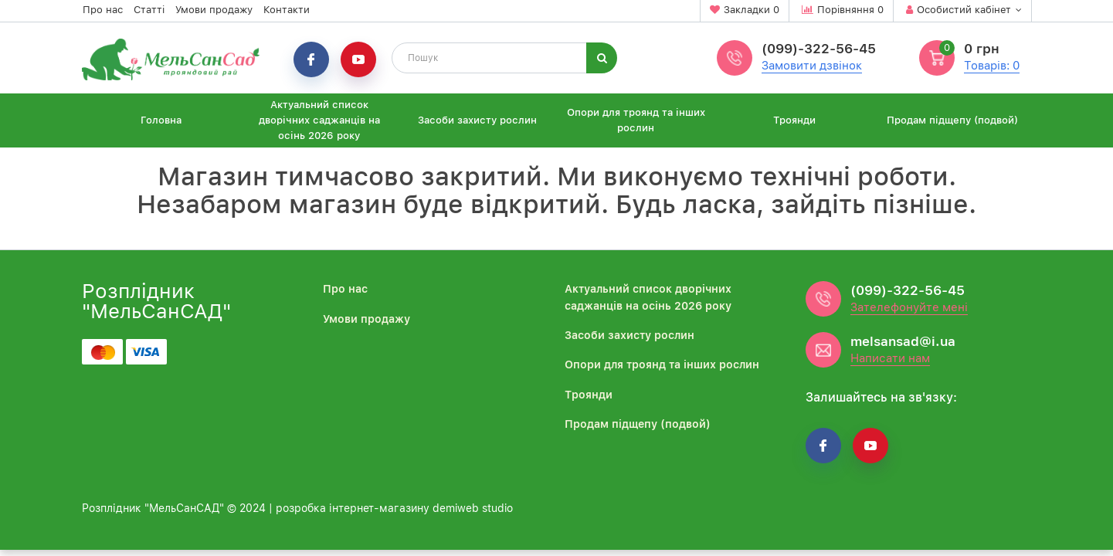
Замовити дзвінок (812, 66)
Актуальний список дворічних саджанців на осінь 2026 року (319, 120)
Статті (149, 9)
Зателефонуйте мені (909, 307)
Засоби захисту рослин (477, 120)
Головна (161, 120)
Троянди (794, 120)
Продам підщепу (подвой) (952, 120)
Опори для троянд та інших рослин (636, 120)
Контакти (286, 9)
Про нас (103, 9)
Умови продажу (214, 9)
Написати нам (890, 358)
